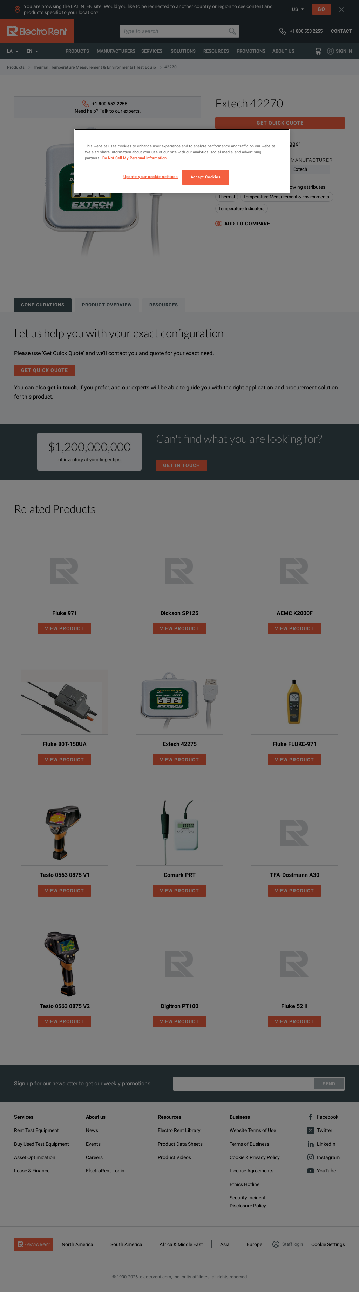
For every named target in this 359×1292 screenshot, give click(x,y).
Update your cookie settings (150, 176)
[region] (182, 161)
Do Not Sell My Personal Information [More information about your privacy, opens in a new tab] (134, 157)
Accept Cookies (206, 176)
